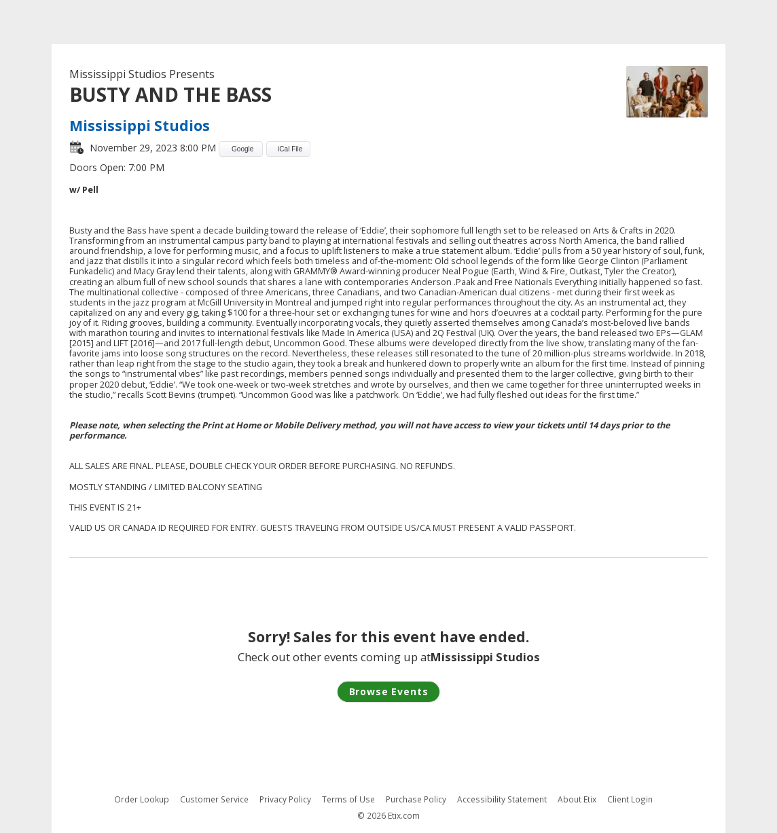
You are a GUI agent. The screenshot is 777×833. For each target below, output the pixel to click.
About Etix (577, 799)
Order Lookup (141, 799)
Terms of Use (348, 799)
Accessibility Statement (502, 799)
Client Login (630, 799)
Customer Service (214, 799)
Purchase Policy (416, 799)
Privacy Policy (285, 799)
